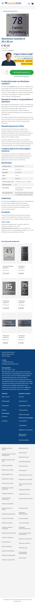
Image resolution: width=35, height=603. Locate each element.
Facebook (4, 416)
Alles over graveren (24, 543)
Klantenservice (23, 401)
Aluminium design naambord (8, 267)
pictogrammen (6, 379)
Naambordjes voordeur (25, 475)
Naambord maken (7, 523)
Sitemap (4, 410)
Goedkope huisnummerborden (24, 527)
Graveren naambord (7, 537)
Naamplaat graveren (25, 461)
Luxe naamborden (24, 523)
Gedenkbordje (23, 547)
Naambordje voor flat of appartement (9, 454)
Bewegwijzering (23, 448)
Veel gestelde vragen (25, 405)
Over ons (21, 396)
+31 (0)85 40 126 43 (7, 362)
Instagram (5, 421)
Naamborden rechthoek (26, 498)
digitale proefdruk (25, 219)
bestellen (19, 383)
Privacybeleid (23, 421)
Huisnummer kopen (7, 483)
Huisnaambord (6, 542)
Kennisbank (5, 405)
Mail (30, 56)
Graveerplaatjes (23, 518)
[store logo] (13, 3)
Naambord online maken (9, 533)
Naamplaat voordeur (8, 479)
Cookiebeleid (22, 425)
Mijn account (5, 396)
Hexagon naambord (7, 493)
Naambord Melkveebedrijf (23, 513)
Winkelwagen (6, 401)
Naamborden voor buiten (7, 508)
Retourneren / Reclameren (23, 434)
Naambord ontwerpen (25, 539)
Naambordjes (23, 452)
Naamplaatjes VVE (7, 474)
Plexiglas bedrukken (24, 489)
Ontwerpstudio (23, 410)
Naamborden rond (24, 494)
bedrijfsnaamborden (11, 377)
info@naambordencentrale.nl (10, 364)
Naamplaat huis (23, 508)
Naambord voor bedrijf (25, 479)
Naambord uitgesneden (8, 555)
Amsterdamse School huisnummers (25, 533)
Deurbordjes (22, 558)
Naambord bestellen (8, 503)
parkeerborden (21, 377)
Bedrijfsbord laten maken (7, 448)
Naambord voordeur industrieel (8, 488)
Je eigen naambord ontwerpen (7, 527)
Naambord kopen (24, 457)
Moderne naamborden (8, 559)
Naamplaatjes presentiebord (23, 552)
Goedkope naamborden (8, 514)
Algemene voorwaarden (26, 430)
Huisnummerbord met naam (25, 484)
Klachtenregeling (24, 440)
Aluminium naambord (21, 267)
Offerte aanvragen (24, 414)
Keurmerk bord (23, 466)
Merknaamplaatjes (7, 465)
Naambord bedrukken (8, 551)
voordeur (8, 375)
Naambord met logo (7, 470)
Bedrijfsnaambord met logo (8, 460)
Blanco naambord (7, 546)
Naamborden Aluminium (10, 11)
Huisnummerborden (8, 518)
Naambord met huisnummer (6, 498)
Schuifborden (23, 470)
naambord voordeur (17, 94)
